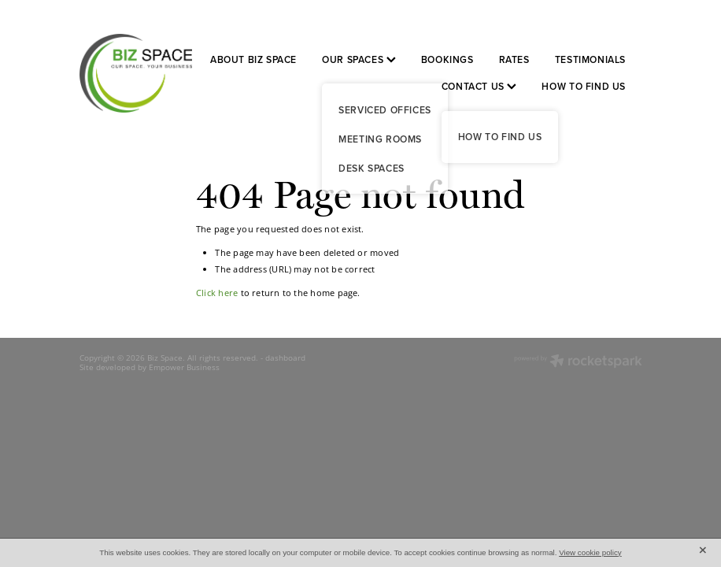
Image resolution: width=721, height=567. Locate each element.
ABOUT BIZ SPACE (253, 59)
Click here (217, 293)
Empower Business (184, 366)
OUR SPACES (359, 59)
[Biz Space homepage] (135, 73)
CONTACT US (479, 86)
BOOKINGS (447, 59)
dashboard (285, 357)
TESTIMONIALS (590, 59)
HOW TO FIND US (584, 86)
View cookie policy (590, 552)
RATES (514, 59)
